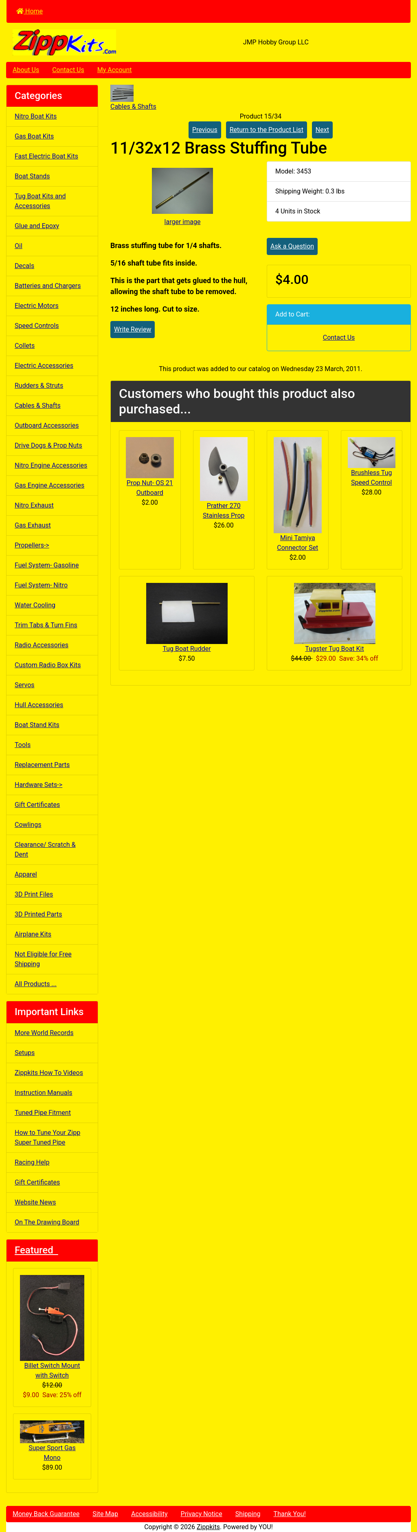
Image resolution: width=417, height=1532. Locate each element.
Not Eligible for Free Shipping (43, 959)
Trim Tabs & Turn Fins (46, 625)
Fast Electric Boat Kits (46, 156)
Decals (24, 266)
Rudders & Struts (39, 385)
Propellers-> (32, 545)
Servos (25, 685)
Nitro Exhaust (34, 505)
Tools (23, 745)
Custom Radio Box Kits (48, 665)
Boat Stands (32, 176)
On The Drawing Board (47, 1222)
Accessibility (149, 1514)
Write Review (132, 329)
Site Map (105, 1514)
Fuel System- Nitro (41, 585)
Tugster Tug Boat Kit (334, 649)
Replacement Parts (42, 765)
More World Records (44, 1033)
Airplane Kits (33, 934)
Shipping (248, 1514)
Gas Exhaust (33, 525)
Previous (204, 130)
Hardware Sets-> (38, 785)
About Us (26, 70)
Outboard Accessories (47, 425)
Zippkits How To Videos (49, 1073)
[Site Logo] (74, 42)
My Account (114, 70)
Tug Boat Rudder (186, 649)
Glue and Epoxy (37, 226)
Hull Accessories (39, 705)
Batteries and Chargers (48, 286)
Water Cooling (35, 605)
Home (29, 11)
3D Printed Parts (38, 914)
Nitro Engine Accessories (51, 465)
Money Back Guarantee (46, 1514)
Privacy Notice (201, 1514)
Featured (36, 1250)
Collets (25, 345)
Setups (25, 1053)
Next (322, 130)
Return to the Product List (266, 130)
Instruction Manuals (43, 1093)
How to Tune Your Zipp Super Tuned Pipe (47, 1137)
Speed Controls (37, 326)
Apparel (26, 874)
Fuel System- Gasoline (47, 565)
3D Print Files (34, 894)
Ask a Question (292, 246)
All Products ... (36, 984)
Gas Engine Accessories (49, 485)
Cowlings (28, 825)
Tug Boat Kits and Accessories (40, 201)
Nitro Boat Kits (36, 116)
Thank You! (290, 1514)
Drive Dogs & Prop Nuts (48, 445)
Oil (18, 246)
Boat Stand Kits (37, 725)
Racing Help (32, 1162)
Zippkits (208, 1527)
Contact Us (68, 70)
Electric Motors (37, 306)
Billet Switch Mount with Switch (52, 1327)
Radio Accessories (41, 645)
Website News (35, 1202)
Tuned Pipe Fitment (43, 1113)
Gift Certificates (37, 805)
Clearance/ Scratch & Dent (45, 849)
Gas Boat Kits (34, 136)
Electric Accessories (44, 365)
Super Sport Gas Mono (52, 1441)
